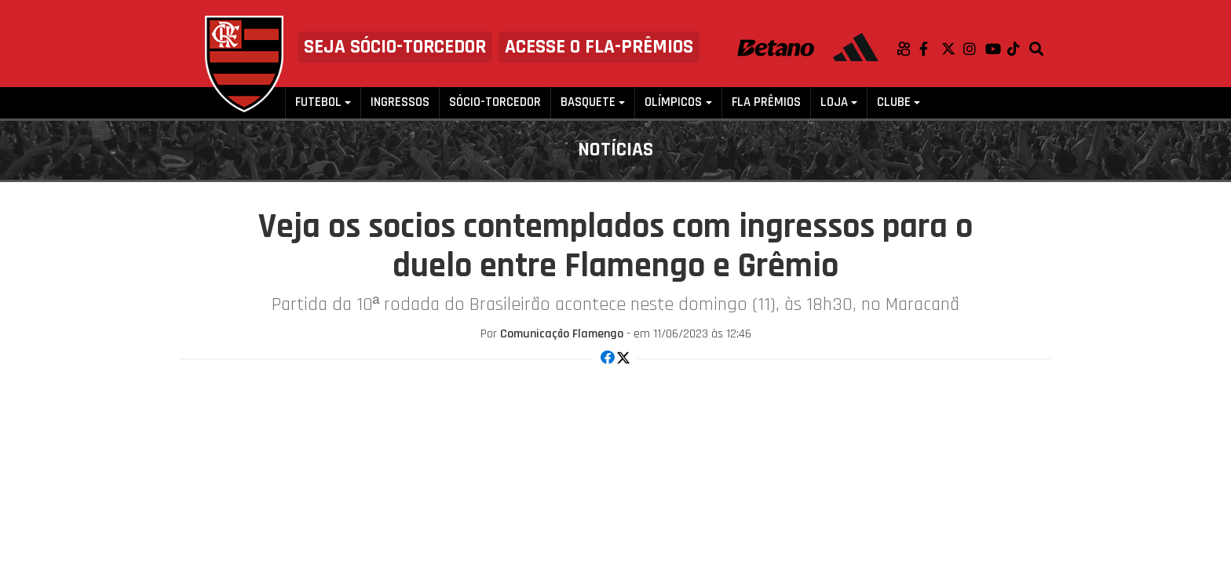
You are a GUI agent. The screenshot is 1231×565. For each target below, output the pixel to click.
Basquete (588, 102)
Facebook (930, 49)
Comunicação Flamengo (561, 334)
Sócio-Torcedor (495, 102)
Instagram (974, 49)
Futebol (318, 102)
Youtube (996, 49)
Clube (894, 102)
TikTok (1018, 49)
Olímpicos (673, 102)
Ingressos (400, 102)
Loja (834, 102)
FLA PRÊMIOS (766, 102)
